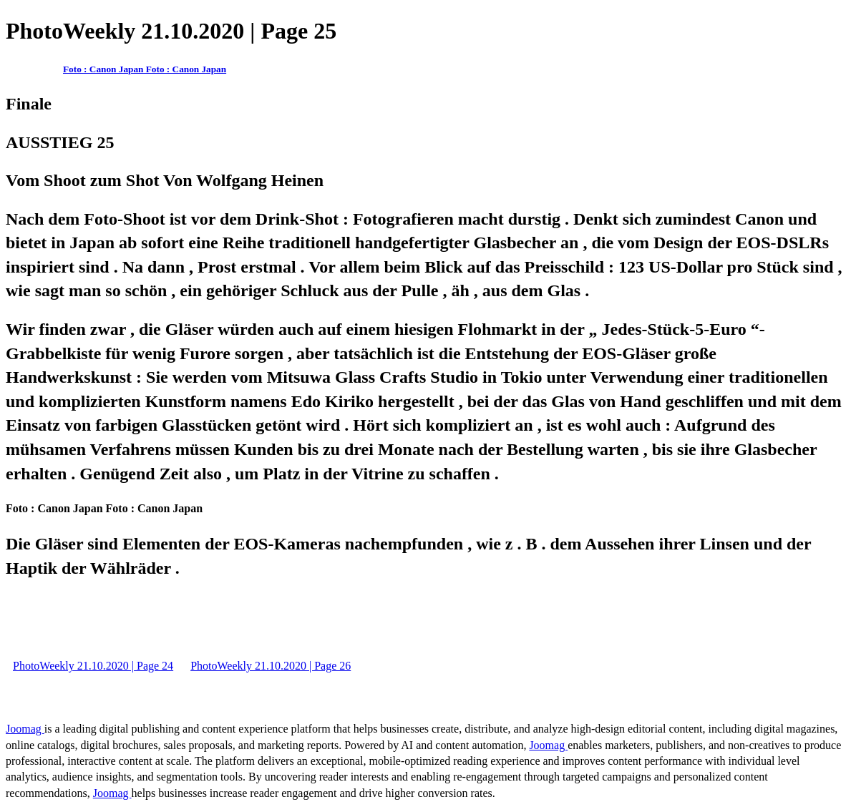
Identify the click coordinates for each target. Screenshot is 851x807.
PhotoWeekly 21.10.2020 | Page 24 (93, 666)
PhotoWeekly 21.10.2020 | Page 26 (270, 666)
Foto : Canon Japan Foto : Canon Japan (144, 69)
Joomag (25, 729)
